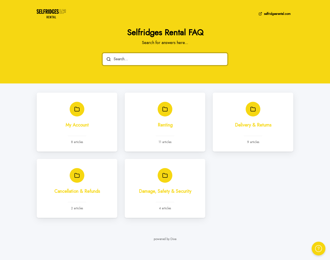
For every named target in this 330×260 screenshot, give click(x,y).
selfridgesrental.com (274, 14)
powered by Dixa (165, 239)
